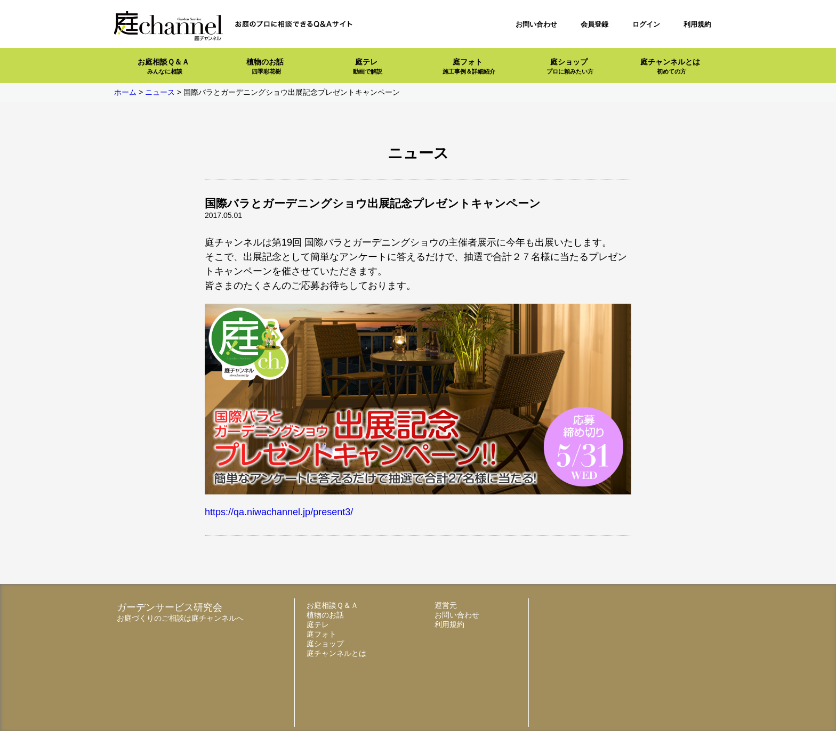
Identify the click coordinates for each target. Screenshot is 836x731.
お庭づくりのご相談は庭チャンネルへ (180, 618)
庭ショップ (569, 66)
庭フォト (469, 66)
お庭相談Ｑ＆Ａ (163, 66)
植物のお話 (265, 66)
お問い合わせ (536, 24)
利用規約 (697, 24)
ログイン (646, 24)
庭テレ (367, 66)
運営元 (446, 605)
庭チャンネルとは (670, 66)
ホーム (125, 92)
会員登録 (594, 24)
